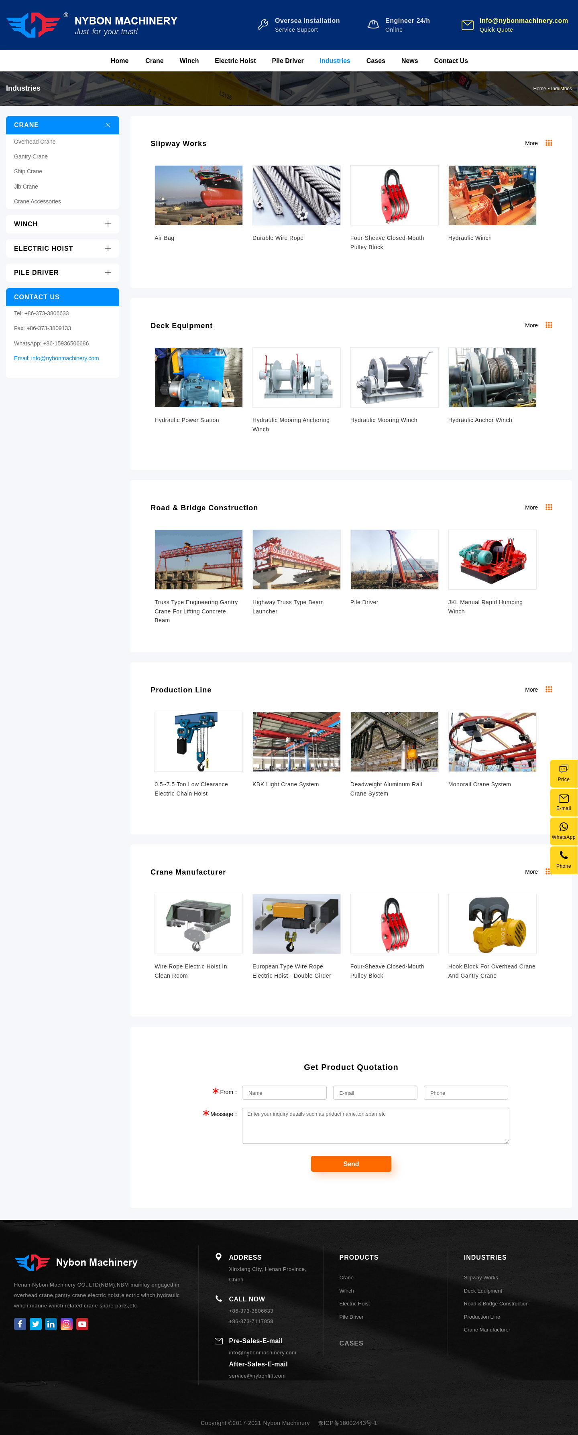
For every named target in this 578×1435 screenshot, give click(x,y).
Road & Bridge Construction (204, 508)
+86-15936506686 (66, 343)
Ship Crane (28, 171)
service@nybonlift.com (257, 1376)
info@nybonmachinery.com (65, 358)
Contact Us (451, 60)
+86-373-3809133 (48, 328)
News (409, 60)
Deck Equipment (182, 326)
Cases (375, 60)
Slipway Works (179, 144)
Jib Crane (26, 186)
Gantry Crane (31, 156)
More (538, 143)
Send (351, 1164)
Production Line (181, 690)
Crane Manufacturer (188, 872)
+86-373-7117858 (251, 1321)
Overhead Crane (35, 141)
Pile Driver (287, 60)
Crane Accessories (37, 201)
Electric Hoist (235, 60)
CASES (352, 1343)
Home (119, 60)
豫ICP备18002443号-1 (347, 1423)
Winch (189, 60)
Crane (154, 60)
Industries (335, 60)
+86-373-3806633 (46, 313)
